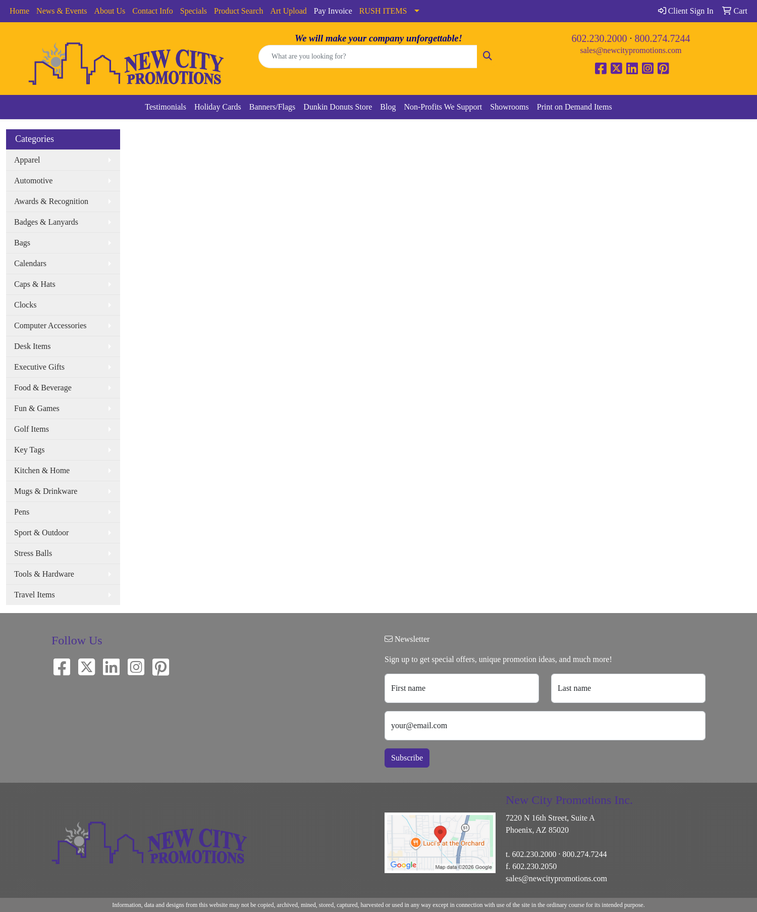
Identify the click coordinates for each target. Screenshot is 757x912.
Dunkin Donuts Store (337, 107)
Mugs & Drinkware (45, 491)
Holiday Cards (217, 107)
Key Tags (29, 449)
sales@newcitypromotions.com (631, 50)
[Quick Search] (367, 56)
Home (19, 11)
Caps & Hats (35, 284)
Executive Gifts (39, 367)
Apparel (27, 160)
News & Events (61, 11)
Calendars (30, 263)
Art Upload (288, 11)
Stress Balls (33, 553)
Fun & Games (37, 408)
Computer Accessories (50, 325)
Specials (193, 11)
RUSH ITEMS (383, 11)
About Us (110, 11)
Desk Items (32, 346)
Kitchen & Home (42, 470)
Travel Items (34, 594)
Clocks (25, 304)
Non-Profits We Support (443, 107)
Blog (388, 107)
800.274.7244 (662, 38)
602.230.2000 (599, 38)
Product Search (238, 11)
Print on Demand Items (574, 107)
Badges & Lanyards (46, 222)
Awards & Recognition (51, 201)
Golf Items (31, 429)
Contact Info (152, 11)
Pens (21, 512)
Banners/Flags (272, 107)
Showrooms (509, 107)
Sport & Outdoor (41, 532)
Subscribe (407, 757)
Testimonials (165, 107)
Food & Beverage (43, 387)
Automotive (33, 180)
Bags (22, 242)
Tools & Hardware (44, 574)
